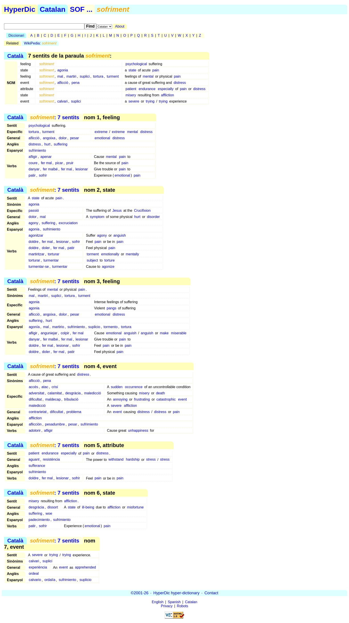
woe (49, 513)
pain (155, 70)
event (182, 399)
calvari (62, 101)
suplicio (94, 327)
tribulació (71, 399)
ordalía (50, 580)
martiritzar (36, 254)
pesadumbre (55, 424)
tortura (98, 76)
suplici (84, 76)
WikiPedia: (40, 43)
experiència (38, 567)
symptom (97, 217)
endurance (147, 89)
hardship (133, 460)
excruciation (68, 223)
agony (33, 223)
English (157, 602)
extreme (101, 132)
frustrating (142, 399)
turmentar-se (38, 266)
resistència (51, 460)
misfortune (135, 507)
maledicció (92, 393)
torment (93, 254)
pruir (69, 163)
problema (73, 412)
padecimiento (39, 520)
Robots (182, 606)
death (160, 393)
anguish (119, 235)
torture (109, 260)
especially (165, 89)
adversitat (36, 393)
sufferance (36, 466)
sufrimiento (37, 150)
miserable (178, 333)
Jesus (117, 210)
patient (131, 89)
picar (59, 163)
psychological (136, 64)
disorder (153, 217)
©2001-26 (139, 593)
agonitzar (35, 235)
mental (148, 76)
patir (31, 175)
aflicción (35, 424)
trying (150, 101)
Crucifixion (142, 210)
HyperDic (19, 9)
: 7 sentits (54, 117)
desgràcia (73, 393)
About (119, 26)
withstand (116, 460)
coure (32, 163)
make (164, 333)
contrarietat (38, 412)
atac (44, 387)
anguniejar (49, 333)
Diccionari (16, 35)
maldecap (53, 399)
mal (60, 76)
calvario (35, 580)
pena (76, 83)
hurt (47, 144)
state (132, 70)
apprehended (85, 567)
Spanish (174, 602)
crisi (55, 387)
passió (33, 210)
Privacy (166, 606)
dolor (63, 138)
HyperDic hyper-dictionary (176, 593)
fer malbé (50, 169)
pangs (111, 308)
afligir (32, 157)
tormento (110, 327)
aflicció (62, 83)
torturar (53, 254)
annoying (120, 399)
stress (151, 460)
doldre (33, 242)
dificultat (35, 399)
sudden (117, 387)
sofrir (43, 175)
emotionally (110, 254)
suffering (60, 144)
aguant (33, 460)
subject (92, 260)
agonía (33, 229)
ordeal (34, 574)
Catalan (53, 9)
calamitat (55, 393)
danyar (33, 169)
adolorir (35, 430)
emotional (102, 138)
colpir (65, 333)
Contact (211, 593)
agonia (62, 70)
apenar (46, 157)
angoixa (49, 138)
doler (46, 248)
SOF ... (81, 9)
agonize (108, 266)
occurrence (133, 387)
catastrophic (166, 399)
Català (15, 56)
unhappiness (138, 430)
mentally (132, 254)
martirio (58, 327)
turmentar (51, 260)
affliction (167, 95)
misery (131, 95)
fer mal (46, 163)
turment (113, 76)
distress (180, 83)
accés (33, 387)
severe (133, 101)
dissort (52, 507)
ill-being (88, 507)
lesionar (81, 169)
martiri (71, 76)
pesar (74, 138)
